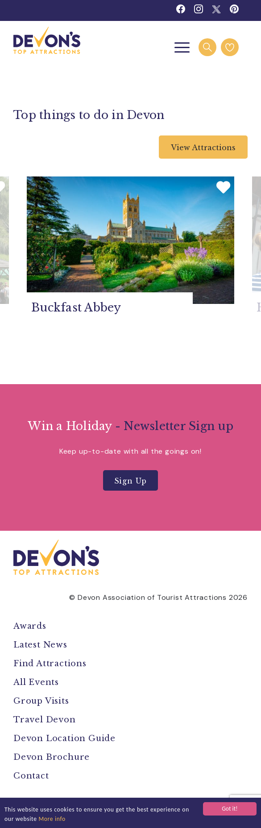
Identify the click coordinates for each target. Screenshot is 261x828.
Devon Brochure (51, 757)
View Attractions (203, 147)
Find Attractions (50, 663)
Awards (29, 626)
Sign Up (130, 480)
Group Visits (42, 701)
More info (52, 819)
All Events (36, 682)
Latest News (40, 645)
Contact (31, 776)
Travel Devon (44, 720)
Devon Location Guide (64, 738)
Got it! (229, 808)
